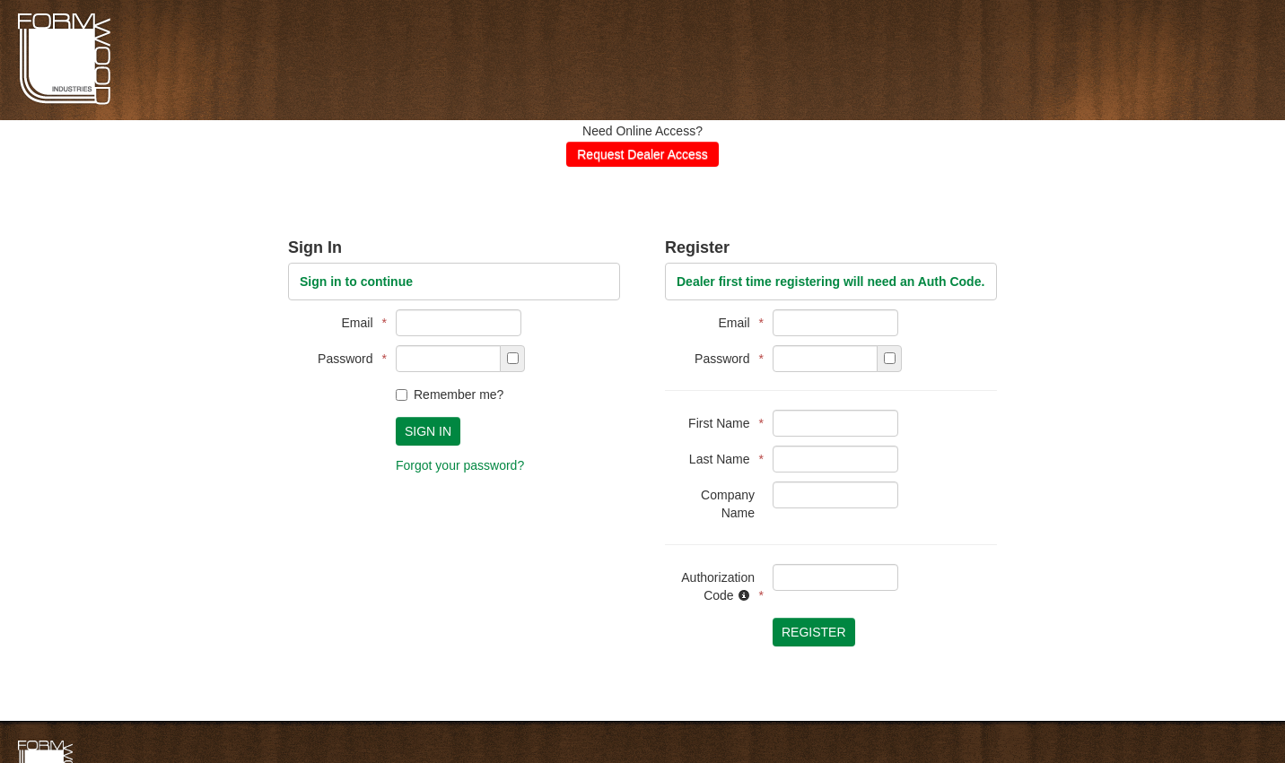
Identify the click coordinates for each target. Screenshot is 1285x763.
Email (360, 323)
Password (348, 358)
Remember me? (449, 394)
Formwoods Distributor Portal (64, 102)
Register (814, 632)
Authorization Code (718, 586)
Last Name (722, 459)
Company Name (728, 504)
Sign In (428, 431)
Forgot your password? (460, 465)
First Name (721, 423)
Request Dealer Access (642, 154)
